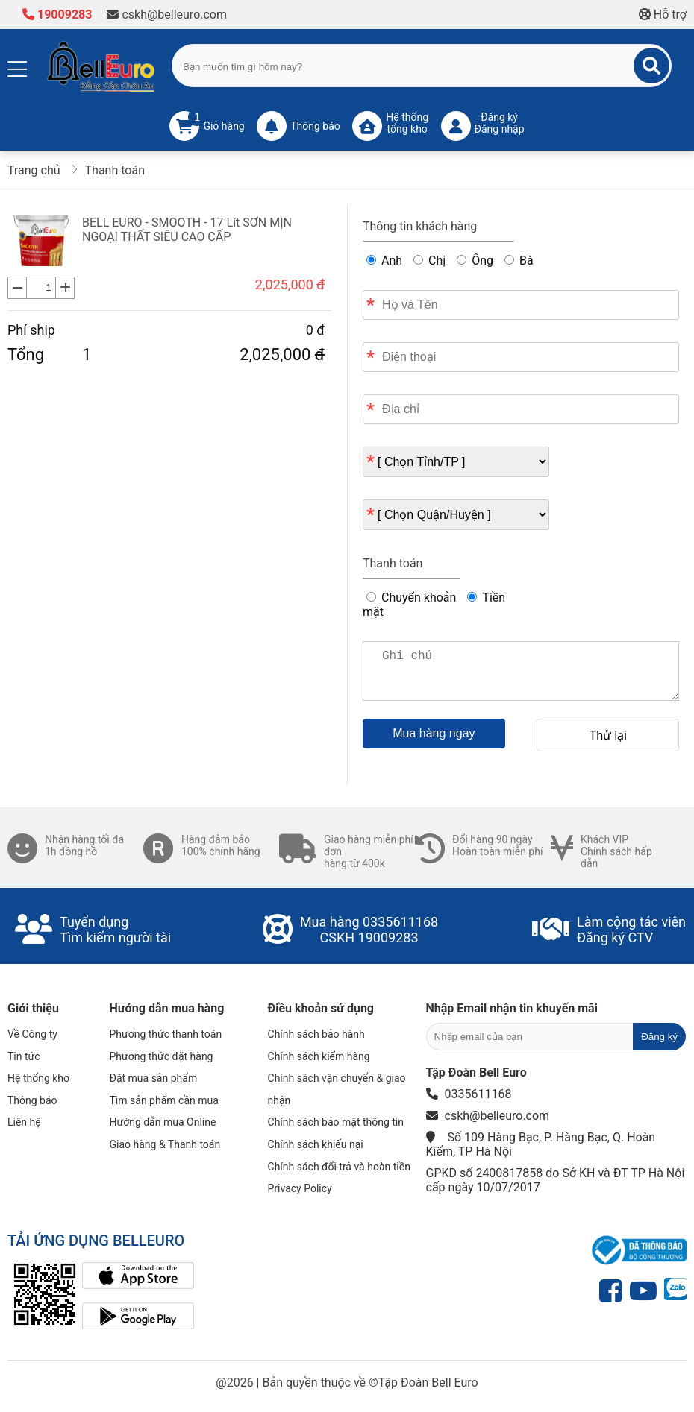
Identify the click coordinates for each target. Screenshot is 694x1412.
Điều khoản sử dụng (321, 1008)
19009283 (57, 14)
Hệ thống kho (38, 1078)
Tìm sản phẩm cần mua (164, 1100)
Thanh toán (392, 563)
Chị (429, 260)
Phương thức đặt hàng (161, 1056)
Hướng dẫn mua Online (163, 1122)
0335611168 (400, 922)
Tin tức (23, 1056)
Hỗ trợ (663, 14)
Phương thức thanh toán (166, 1034)
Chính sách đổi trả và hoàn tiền (339, 1167)
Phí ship (31, 330)
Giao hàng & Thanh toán (165, 1144)
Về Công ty (32, 1034)
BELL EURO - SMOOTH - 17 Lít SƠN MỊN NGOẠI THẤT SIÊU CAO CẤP (187, 229)
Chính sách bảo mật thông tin (336, 1122)
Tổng (25, 354)
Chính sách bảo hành (316, 1034)
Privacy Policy (300, 1188)
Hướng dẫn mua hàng (167, 1008)
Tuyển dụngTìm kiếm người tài (115, 929)
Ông (475, 260)
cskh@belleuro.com (167, 14)
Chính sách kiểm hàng (319, 1056)
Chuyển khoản (411, 597)
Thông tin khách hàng (420, 226)
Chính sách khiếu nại (315, 1144)
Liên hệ (24, 1122)
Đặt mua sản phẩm (154, 1078)
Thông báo (32, 1100)
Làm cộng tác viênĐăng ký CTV (631, 929)
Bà (519, 260)
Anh (384, 260)
